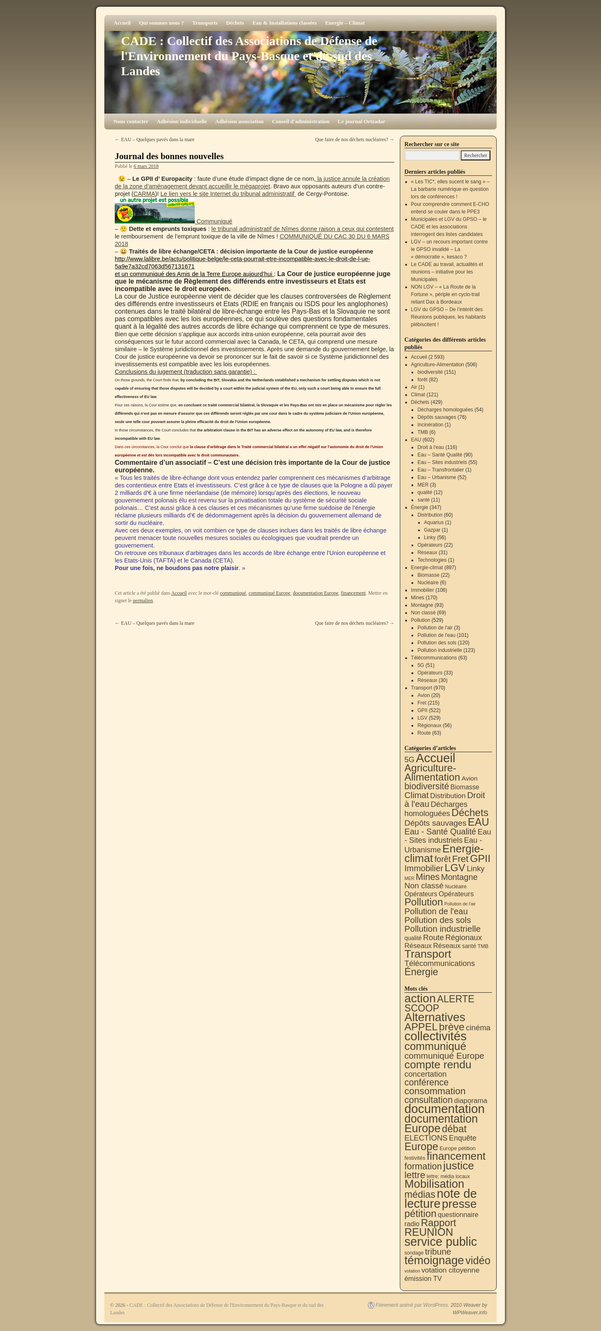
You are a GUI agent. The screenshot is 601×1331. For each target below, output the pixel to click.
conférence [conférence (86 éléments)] (426, 1082)
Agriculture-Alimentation (437, 365)
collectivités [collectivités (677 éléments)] (435, 1036)
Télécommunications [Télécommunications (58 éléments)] (439, 963)
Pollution (420, 620)
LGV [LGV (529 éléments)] (454, 867)
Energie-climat (427, 567)
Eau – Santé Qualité (439, 455)
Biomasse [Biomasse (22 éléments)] (464, 787)
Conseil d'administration (301, 121)
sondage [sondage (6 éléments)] (414, 1253)
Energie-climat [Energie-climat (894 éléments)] (444, 853)
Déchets (235, 23)
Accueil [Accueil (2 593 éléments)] (435, 758)
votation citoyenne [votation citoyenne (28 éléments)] (451, 1270)
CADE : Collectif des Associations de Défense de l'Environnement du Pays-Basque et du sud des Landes (249, 56)
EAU (416, 440)
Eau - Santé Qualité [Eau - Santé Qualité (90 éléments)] (440, 831)
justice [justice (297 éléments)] (458, 1165)
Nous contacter (131, 121)
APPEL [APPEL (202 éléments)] (420, 1026)
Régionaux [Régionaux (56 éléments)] (463, 937)
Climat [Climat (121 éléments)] (416, 795)
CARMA (144, 193)
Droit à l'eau (430, 447)
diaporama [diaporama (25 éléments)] (470, 1101)
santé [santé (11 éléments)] (469, 946)
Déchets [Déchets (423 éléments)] (470, 812)
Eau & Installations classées (285, 23)
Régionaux (429, 725)
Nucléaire (428, 583)
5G (420, 665)
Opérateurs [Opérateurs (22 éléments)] (420, 893)
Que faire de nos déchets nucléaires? (354, 139)
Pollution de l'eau (436, 635)
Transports (204, 23)
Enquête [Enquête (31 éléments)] (463, 1138)
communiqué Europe (269, 593)
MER (423, 485)
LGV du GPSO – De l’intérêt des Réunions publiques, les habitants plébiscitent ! (448, 317)
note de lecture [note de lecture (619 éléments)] (440, 1198)
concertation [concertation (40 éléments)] (425, 1074)
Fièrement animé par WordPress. (412, 1305)
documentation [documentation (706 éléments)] (444, 1109)
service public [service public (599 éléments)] (440, 1241)
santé (423, 500)
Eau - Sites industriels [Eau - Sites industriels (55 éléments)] (447, 835)
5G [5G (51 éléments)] (409, 760)
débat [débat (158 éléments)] (454, 1128)
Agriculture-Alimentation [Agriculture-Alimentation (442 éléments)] (432, 772)
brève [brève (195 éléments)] (452, 1026)
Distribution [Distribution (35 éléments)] (448, 796)
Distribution (429, 515)
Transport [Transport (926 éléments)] (427, 954)
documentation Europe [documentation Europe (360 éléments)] (441, 1124)
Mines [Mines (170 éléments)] (427, 877)
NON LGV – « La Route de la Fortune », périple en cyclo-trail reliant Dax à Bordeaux (445, 294)
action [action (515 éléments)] (420, 998)
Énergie (419, 507)
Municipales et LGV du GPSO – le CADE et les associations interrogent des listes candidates (449, 226)
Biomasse (428, 575)
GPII (422, 710)
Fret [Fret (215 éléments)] (460, 859)
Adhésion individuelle (182, 121)
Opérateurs (429, 545)
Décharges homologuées (445, 410)
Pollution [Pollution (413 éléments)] (423, 902)
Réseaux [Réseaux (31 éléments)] (447, 946)
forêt (422, 380)
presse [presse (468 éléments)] (459, 1203)
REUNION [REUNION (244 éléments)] (428, 1232)
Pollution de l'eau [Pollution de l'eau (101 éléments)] (436, 911)
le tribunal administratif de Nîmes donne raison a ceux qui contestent (303, 229)
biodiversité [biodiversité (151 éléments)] (426, 786)
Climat (418, 395)
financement (353, 593)
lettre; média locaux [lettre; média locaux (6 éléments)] (448, 1176)
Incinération (430, 425)
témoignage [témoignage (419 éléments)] (434, 1260)
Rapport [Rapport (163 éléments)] (438, 1222)
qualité (424, 492)
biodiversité (430, 372)
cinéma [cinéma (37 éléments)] (478, 1027)
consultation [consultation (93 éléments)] (428, 1100)
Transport (421, 688)
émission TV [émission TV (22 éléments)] (423, 1278)
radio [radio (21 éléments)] (411, 1223)
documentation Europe (315, 593)
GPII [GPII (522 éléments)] (480, 858)
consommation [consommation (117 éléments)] (435, 1091)
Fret (421, 703)
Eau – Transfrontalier (440, 470)
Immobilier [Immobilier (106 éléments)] (423, 868)
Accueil (122, 23)
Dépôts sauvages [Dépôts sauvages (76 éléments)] (435, 823)
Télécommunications (434, 658)
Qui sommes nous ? (161, 23)
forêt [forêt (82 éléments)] (442, 859)
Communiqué (213, 221)
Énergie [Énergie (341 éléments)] (421, 971)
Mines (417, 598)
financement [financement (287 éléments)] (456, 1156)
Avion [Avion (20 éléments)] (469, 778)
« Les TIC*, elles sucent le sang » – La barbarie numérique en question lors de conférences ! (450, 189)
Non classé (423, 613)
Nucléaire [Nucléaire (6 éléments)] (456, 887)
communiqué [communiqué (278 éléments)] (435, 1046)
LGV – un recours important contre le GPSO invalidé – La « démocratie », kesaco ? (449, 249)
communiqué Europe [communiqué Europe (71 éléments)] (444, 1055)
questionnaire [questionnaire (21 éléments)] (458, 1214)
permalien (143, 600)
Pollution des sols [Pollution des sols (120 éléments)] (437, 920)
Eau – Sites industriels (442, 462)
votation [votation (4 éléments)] (412, 1270)
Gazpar (432, 530)
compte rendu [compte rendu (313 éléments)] (438, 1064)
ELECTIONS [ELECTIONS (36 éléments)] (425, 1138)
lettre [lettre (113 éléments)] (414, 1175)
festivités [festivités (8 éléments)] (414, 1158)
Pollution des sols (436, 643)
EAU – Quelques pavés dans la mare (154, 139)
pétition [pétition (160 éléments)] (420, 1213)
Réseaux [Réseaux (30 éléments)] (418, 946)
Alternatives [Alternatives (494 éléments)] (434, 1017)
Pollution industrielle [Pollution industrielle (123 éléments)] (442, 928)
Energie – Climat (345, 23)
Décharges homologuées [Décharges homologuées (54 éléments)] (435, 809)
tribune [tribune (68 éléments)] (438, 1251)
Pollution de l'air (434, 628)
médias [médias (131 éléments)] (419, 1194)
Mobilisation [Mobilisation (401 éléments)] (434, 1183)
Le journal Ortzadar (361, 121)
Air (414, 387)
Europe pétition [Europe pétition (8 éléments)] (457, 1148)
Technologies (432, 560)
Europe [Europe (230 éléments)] (421, 1146)
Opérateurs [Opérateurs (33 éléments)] (456, 894)
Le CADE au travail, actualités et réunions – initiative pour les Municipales (447, 271)
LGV (422, 718)
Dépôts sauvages (436, 417)
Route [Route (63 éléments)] (433, 937)
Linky (430, 537)
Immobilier (422, 590)
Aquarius (434, 522)
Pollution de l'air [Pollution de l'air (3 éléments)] (460, 903)
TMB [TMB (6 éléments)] (482, 946)
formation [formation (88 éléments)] (423, 1166)
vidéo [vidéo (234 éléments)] (477, 1260)
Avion (423, 695)
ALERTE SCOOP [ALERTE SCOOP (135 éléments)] (439, 1004)
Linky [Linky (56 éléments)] (476, 868)
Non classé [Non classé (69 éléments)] (424, 885)
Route (424, 733)
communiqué (233, 593)
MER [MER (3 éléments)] (409, 878)
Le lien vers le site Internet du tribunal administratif (228, 193)
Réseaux (427, 552)
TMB (422, 432)
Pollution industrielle (439, 650)
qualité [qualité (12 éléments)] (413, 938)
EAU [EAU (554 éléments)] (478, 822)
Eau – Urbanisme (436, 477)
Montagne (422, 605)
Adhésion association (239, 121)
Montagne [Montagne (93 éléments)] (459, 877)
